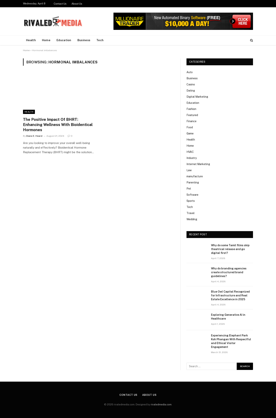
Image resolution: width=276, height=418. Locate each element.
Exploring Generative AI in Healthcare (228, 316)
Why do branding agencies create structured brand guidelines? (228, 272)
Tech (100, 40)
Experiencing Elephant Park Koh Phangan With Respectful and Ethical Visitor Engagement (231, 341)
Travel (190, 213)
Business (83, 40)
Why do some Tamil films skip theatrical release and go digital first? (230, 249)
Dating (190, 90)
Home (46, 40)
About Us (76, 3)
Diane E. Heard (34, 136)
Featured (192, 115)
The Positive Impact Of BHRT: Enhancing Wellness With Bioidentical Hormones (58, 124)
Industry (191, 158)
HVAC (190, 151)
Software (192, 194)
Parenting (192, 182)
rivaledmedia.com (161, 404)
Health (31, 40)
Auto (189, 72)
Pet (188, 188)
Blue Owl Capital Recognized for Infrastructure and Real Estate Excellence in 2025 (230, 295)
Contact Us (60, 3)
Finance (191, 121)
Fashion (191, 108)
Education (64, 40)
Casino (190, 84)
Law (189, 170)
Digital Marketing (197, 96)
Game (190, 133)
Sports (190, 200)
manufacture (194, 176)
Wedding (191, 219)
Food (189, 127)
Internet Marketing (198, 164)
